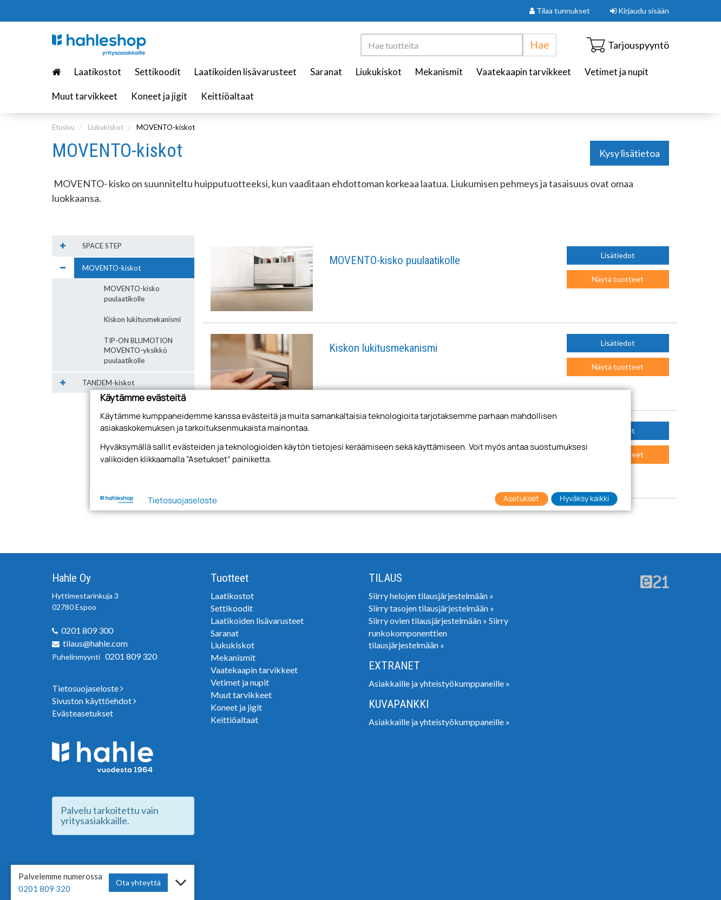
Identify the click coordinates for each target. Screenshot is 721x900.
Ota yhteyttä (138, 882)
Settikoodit (158, 71)
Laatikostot (97, 71)
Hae (539, 44)
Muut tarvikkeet (84, 96)
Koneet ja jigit (159, 96)
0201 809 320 (131, 656)
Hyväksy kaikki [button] (584, 499)
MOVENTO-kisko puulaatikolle (394, 260)
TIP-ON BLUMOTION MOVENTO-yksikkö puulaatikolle (138, 350)
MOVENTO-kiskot (165, 127)
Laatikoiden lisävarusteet (245, 71)
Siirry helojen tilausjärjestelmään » (431, 595)
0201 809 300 (87, 630)
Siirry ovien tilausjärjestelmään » (428, 620)
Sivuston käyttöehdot (94, 700)
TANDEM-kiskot (108, 382)
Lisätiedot (618, 255)
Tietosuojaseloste (87, 688)
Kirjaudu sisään (639, 10)
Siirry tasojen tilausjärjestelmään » (431, 608)
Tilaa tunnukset (559, 10)
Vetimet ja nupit (616, 71)
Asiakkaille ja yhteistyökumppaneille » (439, 683)
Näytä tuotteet (618, 279)
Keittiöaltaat (227, 96)
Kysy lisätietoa (629, 153)
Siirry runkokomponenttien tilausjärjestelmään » (438, 633)
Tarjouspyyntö (627, 45)
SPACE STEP (102, 245)
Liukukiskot (379, 71)
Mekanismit (439, 71)
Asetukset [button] (521, 499)
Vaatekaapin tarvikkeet (523, 71)
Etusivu (63, 127)
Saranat (326, 71)
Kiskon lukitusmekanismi (383, 348)
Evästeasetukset (82, 713)
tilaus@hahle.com (95, 643)
